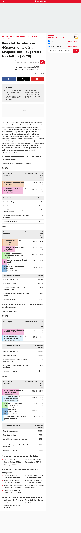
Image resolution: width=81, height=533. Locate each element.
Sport (51, 44)
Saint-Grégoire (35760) (33, 462)
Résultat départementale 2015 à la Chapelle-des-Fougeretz (13, 97)
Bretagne (33, 36)
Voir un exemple (73, 41)
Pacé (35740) (19, 69)
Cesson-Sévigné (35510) (12, 462)
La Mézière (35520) (32, 69)
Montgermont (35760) (31, 67)
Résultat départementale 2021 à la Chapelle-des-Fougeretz (13, 92)
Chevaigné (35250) (10, 465)
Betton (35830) (9, 459)
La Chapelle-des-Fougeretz (33, 94)
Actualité (52, 41)
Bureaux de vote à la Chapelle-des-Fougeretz (32, 91)
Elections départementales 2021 (17, 36)
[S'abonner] (63, 51)
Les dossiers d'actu (55, 46)
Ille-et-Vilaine (7, 39)
